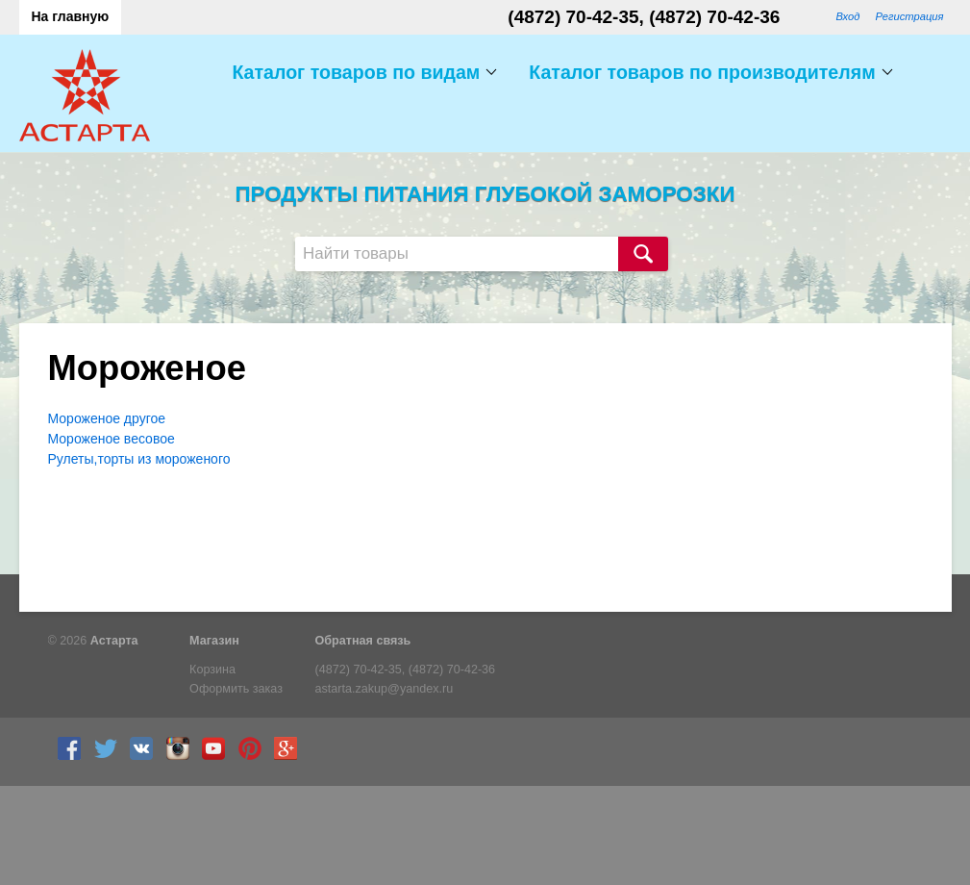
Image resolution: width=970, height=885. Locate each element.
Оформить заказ (236, 688)
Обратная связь (363, 640)
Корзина (212, 669)
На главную (71, 16)
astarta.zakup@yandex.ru (384, 688)
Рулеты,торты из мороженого (139, 459)
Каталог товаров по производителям (702, 72)
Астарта (114, 640)
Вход (847, 16)
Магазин (214, 640)
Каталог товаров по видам (356, 72)
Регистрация (909, 16)
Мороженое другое (107, 418)
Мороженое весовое (111, 438)
